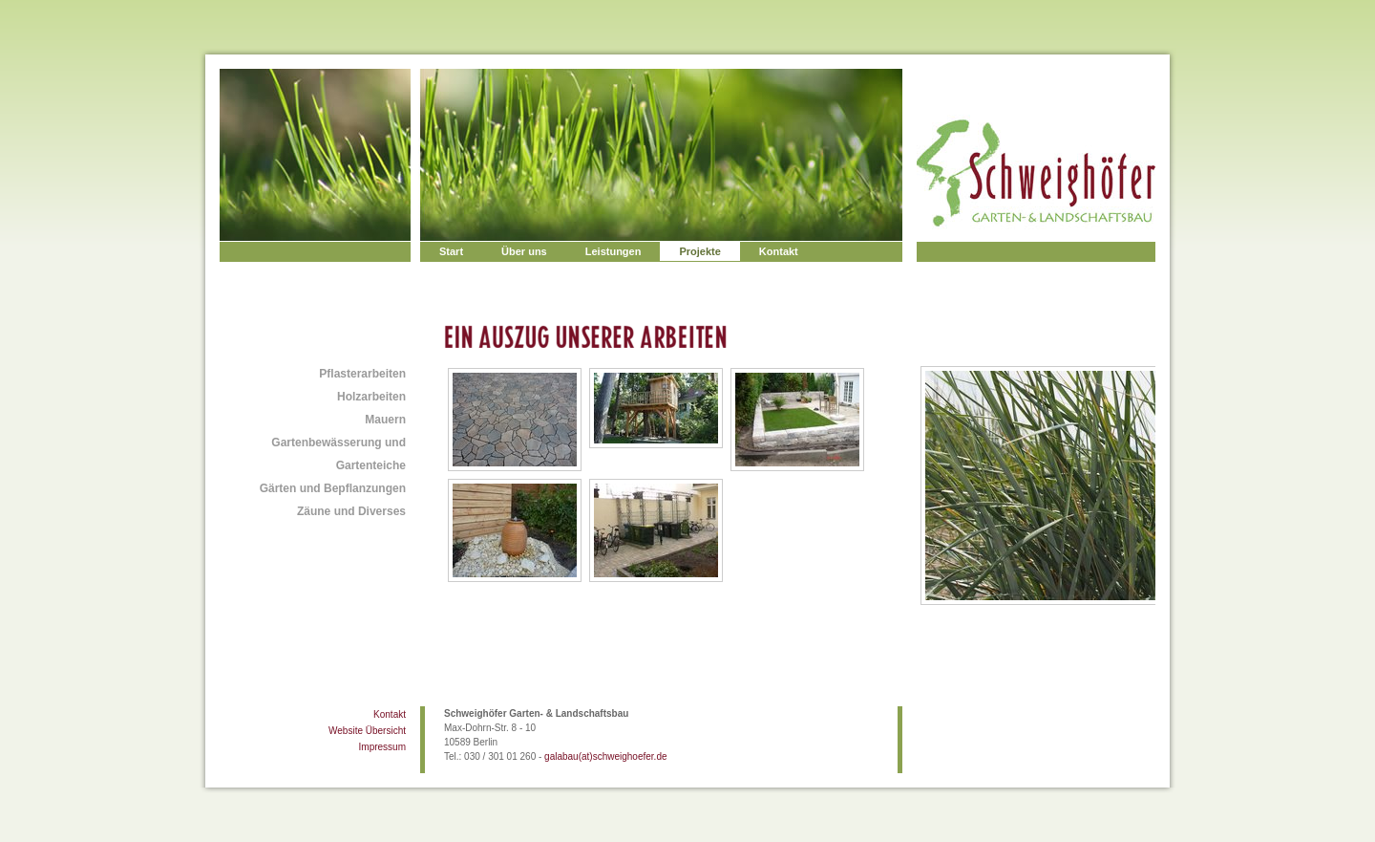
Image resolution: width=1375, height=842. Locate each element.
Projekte (699, 251)
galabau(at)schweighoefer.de (605, 756)
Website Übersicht (367, 730)
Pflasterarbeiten (362, 373)
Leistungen (613, 251)
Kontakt (778, 251)
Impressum (382, 747)
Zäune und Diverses (351, 511)
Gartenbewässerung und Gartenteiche (338, 454)
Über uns (524, 251)
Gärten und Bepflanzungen (333, 488)
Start (451, 251)
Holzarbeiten (371, 396)
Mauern (385, 419)
